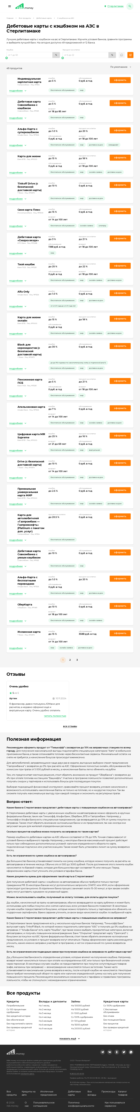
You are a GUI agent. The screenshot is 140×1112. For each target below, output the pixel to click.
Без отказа (108, 1016)
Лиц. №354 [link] (35, 85)
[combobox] (121, 67)
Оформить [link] (120, 80)
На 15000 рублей (79, 1025)
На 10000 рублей (79, 1009)
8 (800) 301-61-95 (77, 1074)
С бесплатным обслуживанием (111, 1010)
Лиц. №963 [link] (34, 111)
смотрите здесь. (27, 1074)
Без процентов (110, 1023)
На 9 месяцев (45, 1028)
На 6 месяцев (45, 1025)
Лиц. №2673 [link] (30, 193)
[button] (10, 6)
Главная (10, 18)
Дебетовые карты (44, 18)
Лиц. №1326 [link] (34, 135)
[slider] (33, 58)
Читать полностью (55, 716)
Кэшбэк (10, 50)
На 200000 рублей (80, 1028)
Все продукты (25, 18)
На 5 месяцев (45, 1021)
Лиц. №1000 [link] (32, 159)
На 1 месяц (44, 1005)
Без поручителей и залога (19, 1023)
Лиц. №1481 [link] (32, 608)
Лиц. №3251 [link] (32, 267)
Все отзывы (70, 726)
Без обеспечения (15, 1020)
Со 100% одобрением (82, 1017)
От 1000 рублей (79, 1013)
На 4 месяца (45, 1017)
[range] (33, 55)
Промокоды (108, 1091)
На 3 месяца (45, 1013)
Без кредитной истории (18, 1016)
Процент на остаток (71, 50)
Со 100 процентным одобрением (16, 1010)
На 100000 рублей (80, 1005)
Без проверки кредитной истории (19, 1028)
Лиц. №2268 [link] (32, 243)
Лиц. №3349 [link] (38, 213)
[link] (102, 1052)
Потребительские (15, 1005)
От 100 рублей (78, 1021)
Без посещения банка (114, 1020)
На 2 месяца (45, 1009)
